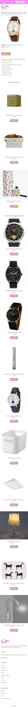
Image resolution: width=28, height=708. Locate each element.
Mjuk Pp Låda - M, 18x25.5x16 (14, 457)
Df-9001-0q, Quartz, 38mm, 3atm (14, 416)
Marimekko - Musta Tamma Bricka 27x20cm (14, 583)
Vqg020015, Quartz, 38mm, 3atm (14, 249)
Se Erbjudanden (20, 2)
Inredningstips (10, 45)
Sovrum (3, 680)
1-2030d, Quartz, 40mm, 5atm (14, 332)
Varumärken (4, 682)
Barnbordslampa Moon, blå (14, 541)
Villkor (2, 696)
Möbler (2, 677)
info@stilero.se (4, 657)
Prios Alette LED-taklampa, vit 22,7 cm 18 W (14, 499)
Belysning (3, 667)
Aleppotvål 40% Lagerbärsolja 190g (14, 157)
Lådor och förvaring (18, 45)
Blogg (2, 691)
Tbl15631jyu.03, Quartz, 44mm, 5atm (14, 290)
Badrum (3, 665)
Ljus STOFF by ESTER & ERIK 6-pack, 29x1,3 (14, 374)
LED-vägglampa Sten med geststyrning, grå (14, 625)
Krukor (2, 672)
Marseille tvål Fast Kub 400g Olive (14, 115)
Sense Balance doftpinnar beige (14, 201)
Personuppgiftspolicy (6, 698)
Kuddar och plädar (5, 675)
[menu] (25, 7)
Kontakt (3, 693)
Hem (2, 15)
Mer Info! (6, 53)
